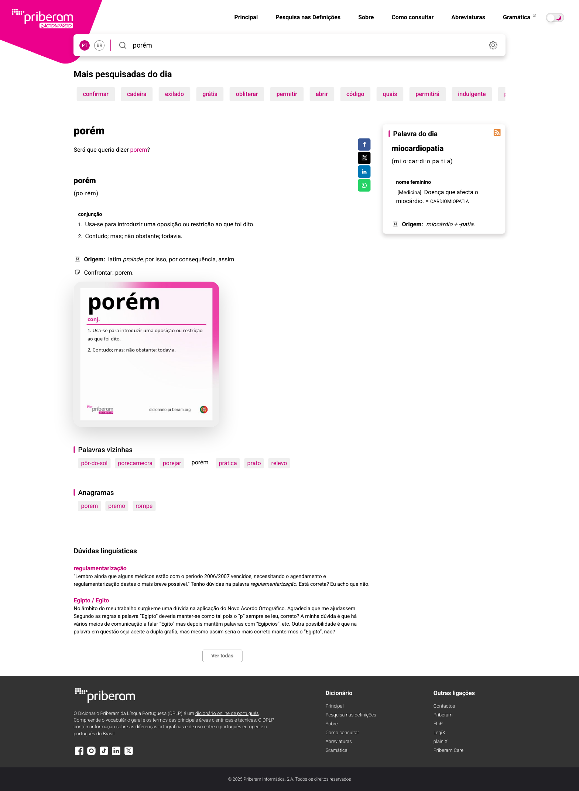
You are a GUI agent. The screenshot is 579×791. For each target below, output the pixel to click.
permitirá (428, 93)
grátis (209, 93)
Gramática (520, 17)
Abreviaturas (468, 17)
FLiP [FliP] (438, 724)
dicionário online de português (226, 713)
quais (390, 93)
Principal (246, 17)
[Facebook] (79, 754)
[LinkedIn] (116, 754)
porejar (172, 463)
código (355, 93)
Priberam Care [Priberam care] (448, 750)
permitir (287, 93)
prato (254, 463)
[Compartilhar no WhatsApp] (364, 185)
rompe (144, 505)
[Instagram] (91, 754)
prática (228, 463)
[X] (128, 754)
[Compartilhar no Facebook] (364, 144)
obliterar (247, 93)
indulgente (472, 93)
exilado (174, 93)
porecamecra (135, 463)
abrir (322, 93)
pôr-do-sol (94, 463)
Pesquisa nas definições (350, 715)
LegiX (439, 733)
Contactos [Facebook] (444, 706)
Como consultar (412, 17)
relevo (279, 463)
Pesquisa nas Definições (307, 17)
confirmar (96, 93)
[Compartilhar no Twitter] (364, 158)
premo (116, 505)
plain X (441, 741)
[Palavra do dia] (497, 132)
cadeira (137, 93)
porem (138, 149)
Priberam (443, 715)
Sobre (366, 17)
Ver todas (222, 656)
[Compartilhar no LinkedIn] (364, 171)
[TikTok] (103, 754)
